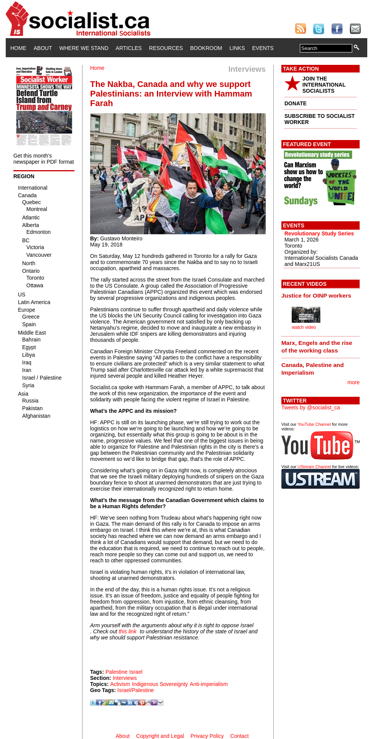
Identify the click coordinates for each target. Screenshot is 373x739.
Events (262, 48)
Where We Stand (83, 48)
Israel (135, 672)
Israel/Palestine (135, 690)
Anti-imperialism (209, 684)
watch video (304, 327)
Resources (166, 48)
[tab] (320, 295)
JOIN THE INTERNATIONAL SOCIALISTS (324, 85)
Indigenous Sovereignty (160, 684)
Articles (129, 48)
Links (237, 48)
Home (18, 48)
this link (128, 631)
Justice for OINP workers (316, 295)
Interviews (125, 678)
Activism (120, 684)
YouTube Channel (314, 424)
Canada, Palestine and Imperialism (312, 369)
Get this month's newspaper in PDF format (43, 159)
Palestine (116, 672)
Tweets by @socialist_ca (310, 407)
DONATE (295, 103)
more (353, 382)
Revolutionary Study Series (319, 233)
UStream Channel (314, 466)
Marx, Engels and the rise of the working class (316, 347)
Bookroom (206, 48)
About (43, 48)
